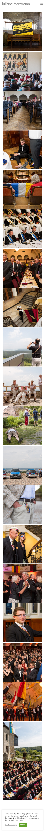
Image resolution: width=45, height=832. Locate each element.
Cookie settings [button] (11, 825)
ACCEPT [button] (22, 825)
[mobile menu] (42, 4)
